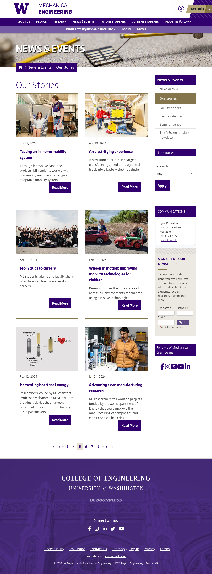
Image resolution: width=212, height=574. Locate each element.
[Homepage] (19, 67)
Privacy (149, 549)
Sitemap (118, 549)
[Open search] (181, 9)
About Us (23, 21)
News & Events (83, 21)
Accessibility (54, 549)
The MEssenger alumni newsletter (176, 135)
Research (60, 21)
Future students (113, 21)
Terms (165, 549)
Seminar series (170, 124)
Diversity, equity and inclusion (91, 29)
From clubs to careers (38, 268)
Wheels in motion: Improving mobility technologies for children (113, 274)
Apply (162, 185)
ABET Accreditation (115, 556)
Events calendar (171, 116)
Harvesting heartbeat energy (44, 384)
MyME (141, 29)
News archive (169, 89)
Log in (126, 29)
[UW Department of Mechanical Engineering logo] (83, 9)
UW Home (77, 549)
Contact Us (98, 549)
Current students (145, 21)
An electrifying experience (111, 151)
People (41, 21)
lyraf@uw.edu (168, 240)
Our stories (65, 67)
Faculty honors (170, 108)
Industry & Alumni (178, 21)
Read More (60, 187)
